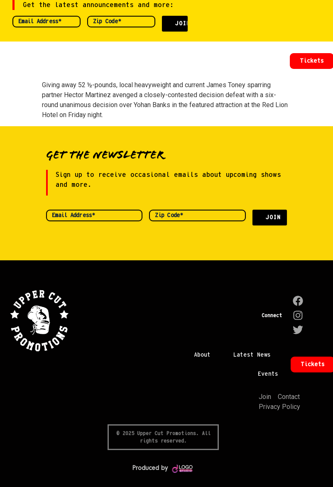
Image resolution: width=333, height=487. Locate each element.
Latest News (252, 355)
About (202, 355)
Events (268, 374)
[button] (274, 61)
